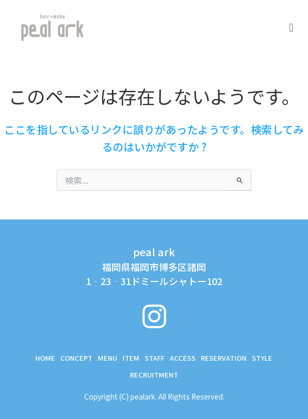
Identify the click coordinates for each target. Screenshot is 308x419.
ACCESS (183, 358)
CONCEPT (76, 358)
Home (45, 358)
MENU (107, 358)
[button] (291, 26)
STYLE (262, 358)
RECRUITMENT (154, 375)
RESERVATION (224, 358)
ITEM (130, 358)
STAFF (155, 358)
